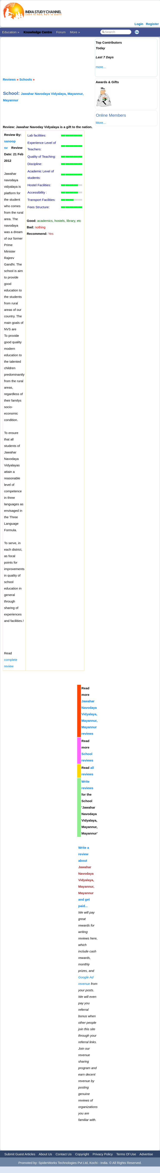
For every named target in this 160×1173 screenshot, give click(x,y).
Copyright (82, 1154)
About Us (45, 1154)
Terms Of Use (126, 1154)
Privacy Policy (103, 1154)
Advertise (146, 1154)
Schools (25, 79)
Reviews (9, 79)
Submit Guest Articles (19, 1154)
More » (75, 32)
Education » (10, 32)
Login (139, 24)
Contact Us (64, 1154)
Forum (61, 32)
